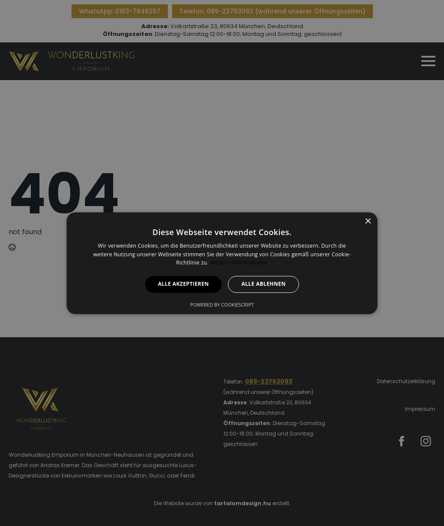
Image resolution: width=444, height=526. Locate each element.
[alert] (222, 263)
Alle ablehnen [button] (264, 284)
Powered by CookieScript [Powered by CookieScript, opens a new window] (222, 304)
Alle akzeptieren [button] (183, 284)
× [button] (367, 221)
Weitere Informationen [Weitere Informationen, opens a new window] (239, 263)
